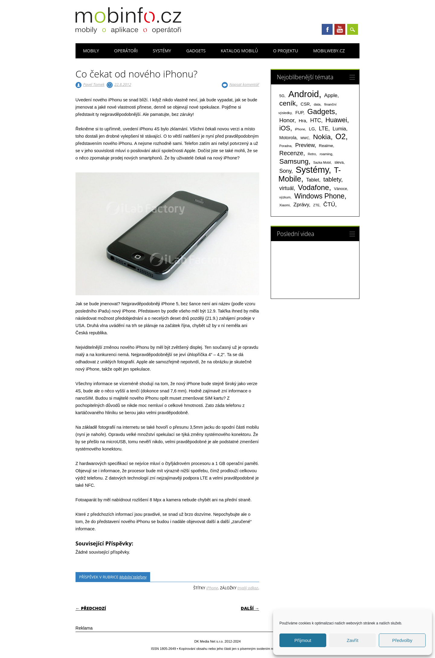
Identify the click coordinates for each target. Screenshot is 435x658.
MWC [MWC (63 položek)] (305, 138)
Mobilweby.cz (329, 51)
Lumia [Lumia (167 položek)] (339, 128)
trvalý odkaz (247, 588)
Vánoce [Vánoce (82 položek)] (340, 188)
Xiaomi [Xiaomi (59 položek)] (284, 205)
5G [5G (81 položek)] (282, 95)
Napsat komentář (244, 84)
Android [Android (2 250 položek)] (303, 94)
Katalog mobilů (239, 51)
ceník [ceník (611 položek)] (287, 103)
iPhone (212, 588)
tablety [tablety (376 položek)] (332, 179)
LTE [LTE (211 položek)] (323, 129)
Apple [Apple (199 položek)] (330, 95)
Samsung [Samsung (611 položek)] (294, 161)
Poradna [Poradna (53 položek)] (285, 146)
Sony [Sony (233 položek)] (285, 171)
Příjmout (302, 640)
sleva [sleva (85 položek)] (338, 162)
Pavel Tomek (94, 84)
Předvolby (402, 640)
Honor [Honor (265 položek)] (287, 120)
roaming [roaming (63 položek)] (326, 154)
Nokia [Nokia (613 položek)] (321, 137)
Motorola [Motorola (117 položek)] (288, 137)
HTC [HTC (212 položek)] (315, 120)
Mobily (91, 51)
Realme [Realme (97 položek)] (326, 145)
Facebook (327, 29)
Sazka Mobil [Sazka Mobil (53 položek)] (322, 162)
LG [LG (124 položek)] (312, 128)
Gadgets (195, 51)
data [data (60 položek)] (317, 104)
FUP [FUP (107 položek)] (299, 112)
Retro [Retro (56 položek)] (312, 154)
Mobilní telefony (133, 577)
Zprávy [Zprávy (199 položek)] (301, 204)
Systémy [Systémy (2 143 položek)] (312, 170)
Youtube (339, 29)
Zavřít (352, 640)
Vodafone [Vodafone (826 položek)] (313, 187)
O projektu (285, 51)
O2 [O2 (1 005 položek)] (340, 136)
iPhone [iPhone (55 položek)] (300, 129)
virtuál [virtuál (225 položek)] (286, 188)
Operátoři (126, 51)
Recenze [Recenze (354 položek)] (291, 153)
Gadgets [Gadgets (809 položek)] (321, 111)
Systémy (162, 51)
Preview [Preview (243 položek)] (304, 145)
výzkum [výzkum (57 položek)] (285, 197)
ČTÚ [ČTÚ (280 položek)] (329, 204)
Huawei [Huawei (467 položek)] (336, 120)
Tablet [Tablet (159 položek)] (312, 179)
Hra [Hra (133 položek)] (302, 120)
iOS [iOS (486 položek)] (284, 128)
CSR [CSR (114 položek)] (305, 104)
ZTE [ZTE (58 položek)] (316, 205)
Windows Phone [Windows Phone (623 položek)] (319, 196)
